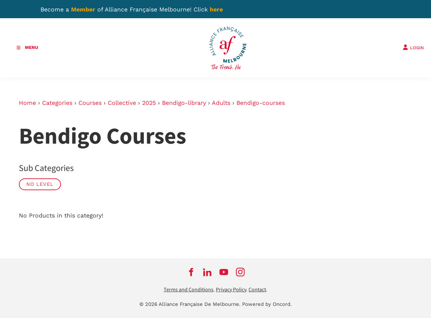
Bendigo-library (184, 102)
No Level (40, 184)
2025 (149, 102)
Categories (57, 102)
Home (27, 102)
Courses (90, 102)
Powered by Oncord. (267, 304)
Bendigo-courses (260, 102)
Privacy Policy (231, 289)
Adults (221, 102)
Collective (122, 102)
